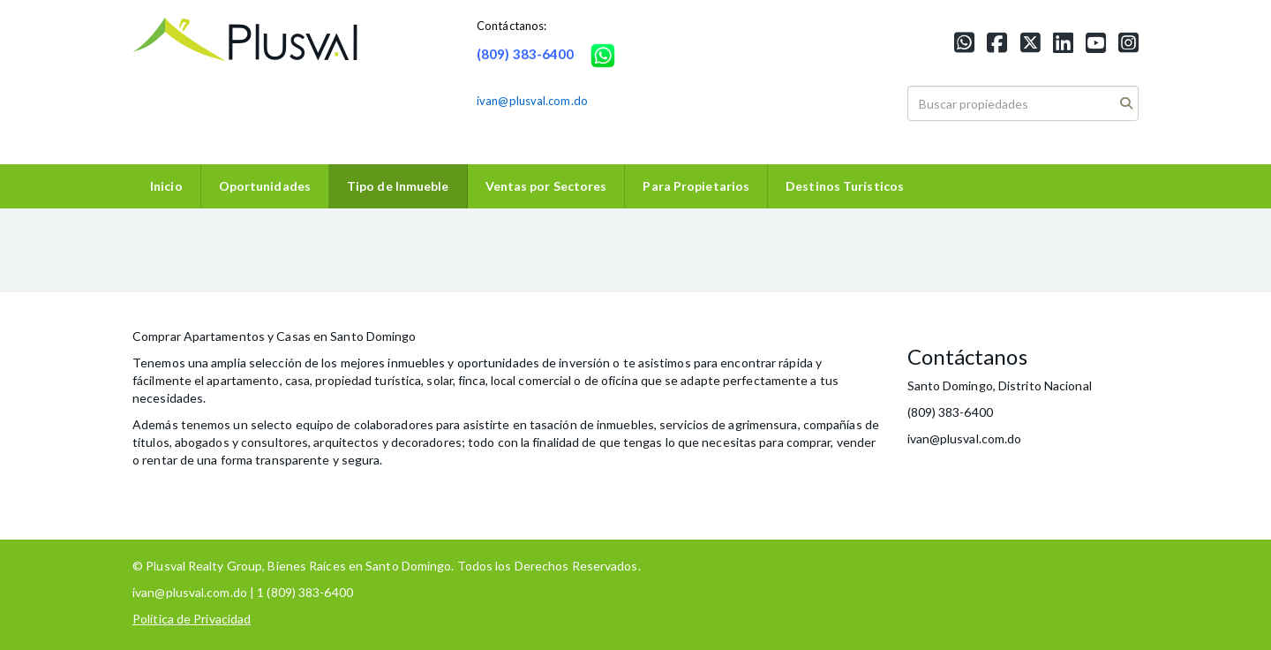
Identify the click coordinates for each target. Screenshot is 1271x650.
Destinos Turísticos (845, 185)
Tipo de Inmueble (398, 185)
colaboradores (393, 424)
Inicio (166, 185)
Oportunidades (265, 185)
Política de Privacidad (191, 618)
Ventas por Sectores (546, 185)
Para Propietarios (696, 185)
